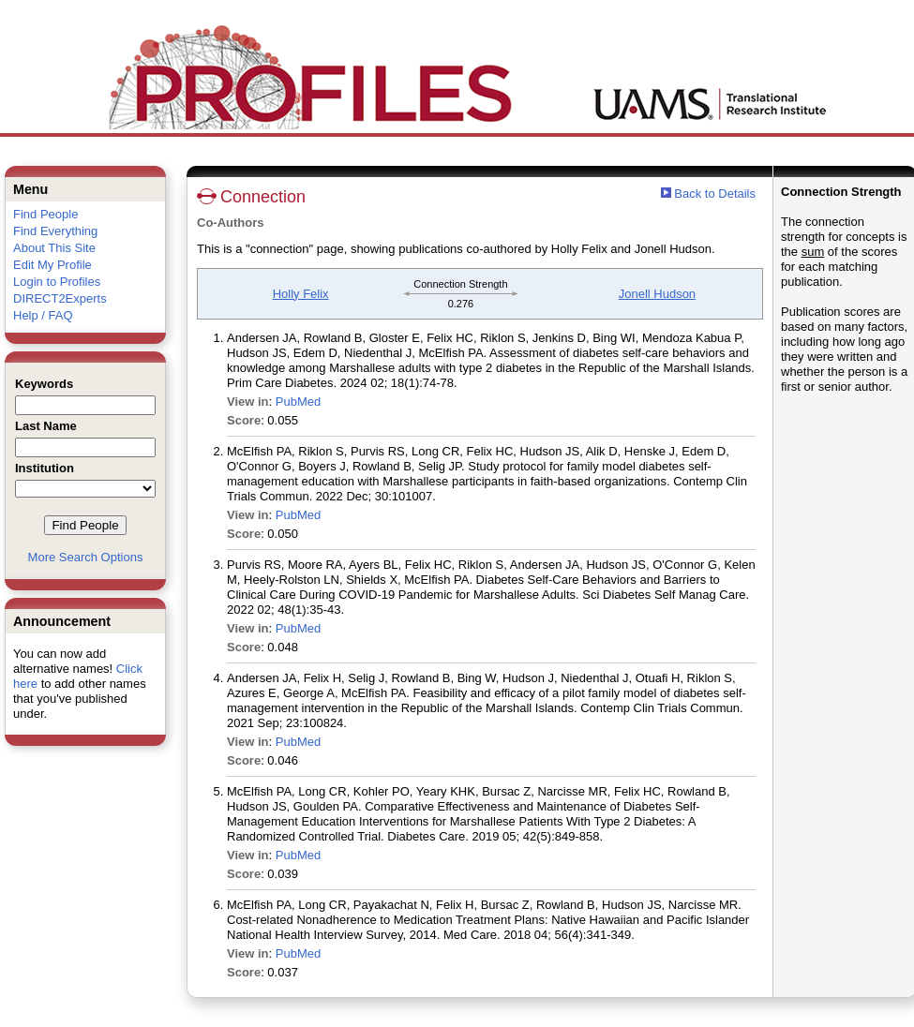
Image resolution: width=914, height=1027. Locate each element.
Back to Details (715, 193)
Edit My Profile (52, 265)
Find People (45, 214)
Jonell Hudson (657, 294)
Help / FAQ (43, 315)
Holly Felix (301, 294)
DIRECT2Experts (60, 298)
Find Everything (55, 231)
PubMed (298, 401)
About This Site (54, 248)
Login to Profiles (56, 282)
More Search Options (85, 557)
